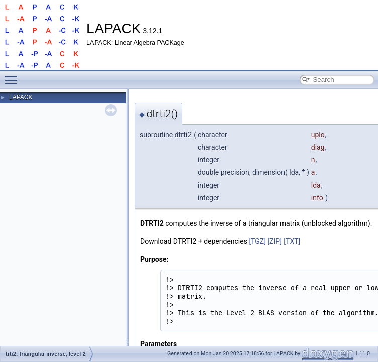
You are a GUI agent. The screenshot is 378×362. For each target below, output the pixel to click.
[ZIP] (274, 241)
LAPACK (20, 97)
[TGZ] (257, 241)
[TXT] (292, 241)
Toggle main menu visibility (13, 76)
